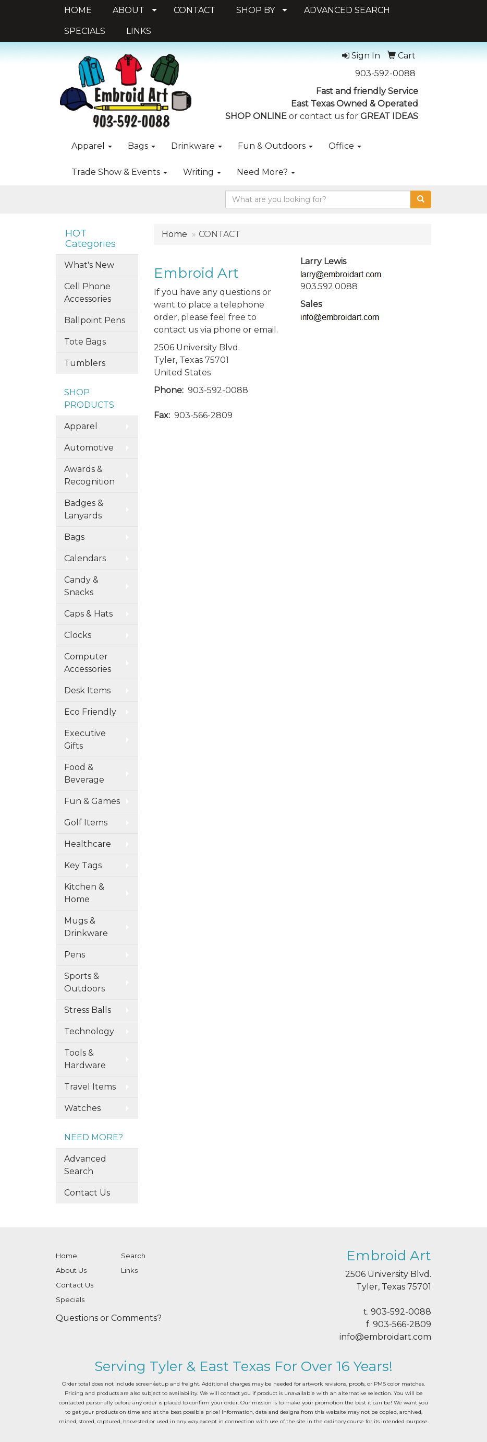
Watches (82, 1108)
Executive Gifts (85, 739)
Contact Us (87, 1193)
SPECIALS (84, 31)
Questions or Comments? (109, 1318)
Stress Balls (87, 1010)
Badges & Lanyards (83, 509)
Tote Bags (85, 342)
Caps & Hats (88, 614)
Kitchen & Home (84, 893)
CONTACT (194, 10)
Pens (74, 955)
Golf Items (85, 823)
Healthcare (87, 844)
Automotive (89, 448)
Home (174, 234)
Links (129, 1270)
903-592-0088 (385, 73)
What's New (89, 265)
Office (344, 146)
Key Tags (83, 865)
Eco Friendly (90, 712)
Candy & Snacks (81, 586)
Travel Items (90, 1087)
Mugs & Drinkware (86, 927)
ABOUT (128, 10)
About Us (71, 1270)
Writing (202, 172)
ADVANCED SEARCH (347, 10)
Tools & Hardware (85, 1059)
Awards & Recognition (89, 475)
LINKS (138, 31)
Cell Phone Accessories (87, 292)
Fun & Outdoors (275, 146)
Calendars (85, 558)
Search (133, 1255)
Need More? (266, 172)
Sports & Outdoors (84, 982)
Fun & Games (92, 801)
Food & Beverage (84, 773)
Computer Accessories (87, 663)
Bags (141, 146)
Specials (70, 1299)
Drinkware (196, 146)
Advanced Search (85, 1165)
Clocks (77, 635)
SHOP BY (255, 10)
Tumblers (84, 363)
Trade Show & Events (119, 172)
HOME (78, 10)
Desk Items (87, 690)
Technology (89, 1031)
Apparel (91, 146)
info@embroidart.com (385, 1337)
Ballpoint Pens (94, 320)
